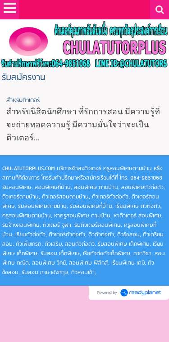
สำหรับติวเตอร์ (23, 100)
